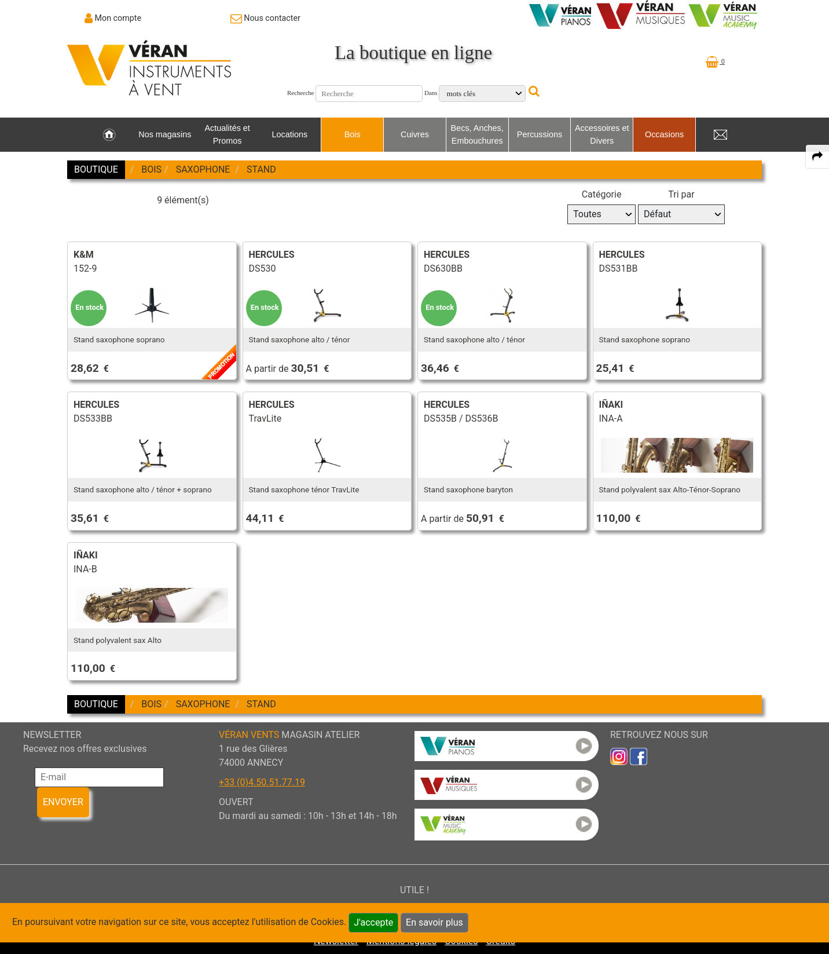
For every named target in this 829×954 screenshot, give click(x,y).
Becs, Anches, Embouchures (477, 134)
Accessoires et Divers (602, 134)
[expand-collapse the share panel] (817, 156)
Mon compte (118, 18)
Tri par (681, 194)
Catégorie (602, 194)
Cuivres (415, 134)
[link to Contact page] (265, 18)
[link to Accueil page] (109, 135)
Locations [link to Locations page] (290, 134)
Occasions (664, 134)
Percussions (539, 134)
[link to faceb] (638, 755)
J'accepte (373, 922)
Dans (431, 92)
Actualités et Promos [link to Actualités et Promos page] (227, 134)
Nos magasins (164, 134)
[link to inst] (619, 755)
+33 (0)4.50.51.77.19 (262, 782)
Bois (352, 134)
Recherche (300, 92)
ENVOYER (63, 801)
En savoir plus (434, 922)
